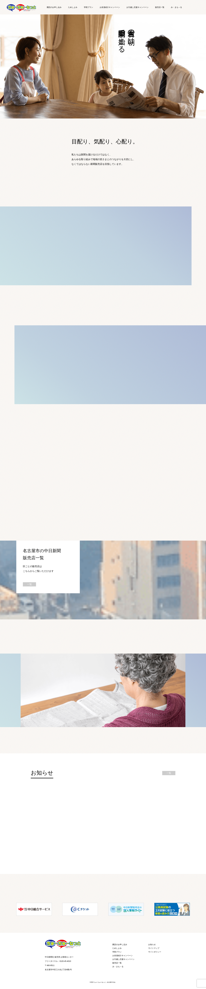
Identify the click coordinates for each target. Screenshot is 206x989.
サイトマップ (153, 948)
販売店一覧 (159, 7)
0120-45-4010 (65, 961)
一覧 (29, 584)
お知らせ (152, 944)
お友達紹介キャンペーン (110, 7)
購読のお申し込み (54, 7)
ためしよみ (72, 7)
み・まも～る (176, 7)
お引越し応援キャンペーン (137, 7)
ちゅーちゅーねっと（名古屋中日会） (105, 982)
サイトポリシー (154, 952)
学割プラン (88, 7)
